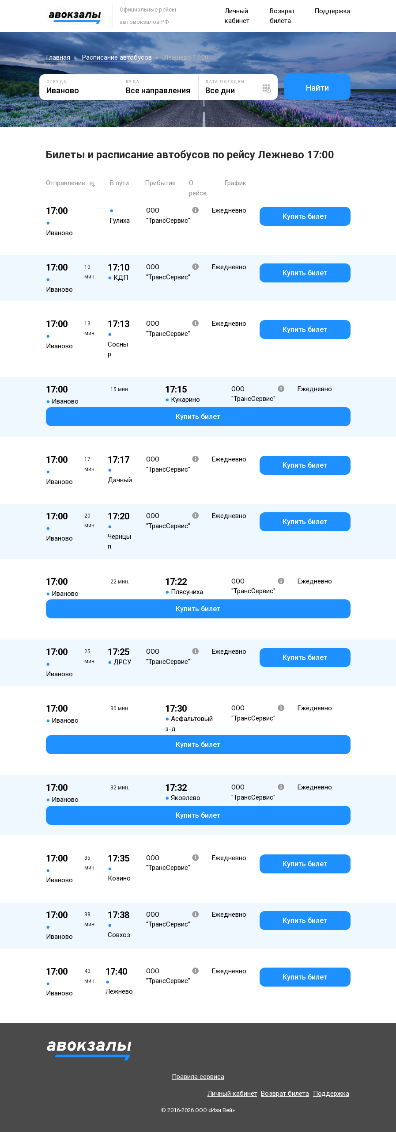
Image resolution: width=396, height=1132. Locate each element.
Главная (58, 57)
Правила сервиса (198, 1077)
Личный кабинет (232, 1094)
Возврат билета (285, 1094)
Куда (133, 82)
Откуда (56, 82)
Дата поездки (225, 82)
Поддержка (332, 11)
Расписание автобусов (117, 57)
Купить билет (305, 216)
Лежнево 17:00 (186, 57)
